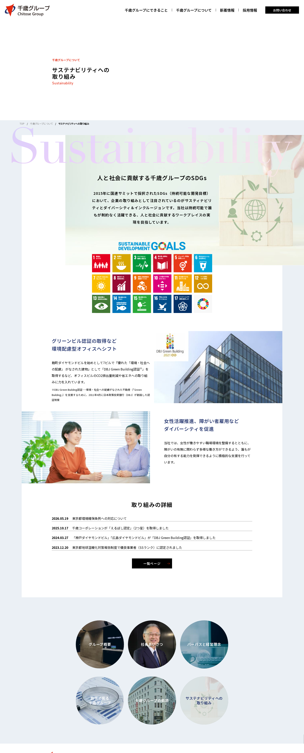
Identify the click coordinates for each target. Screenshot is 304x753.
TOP (22, 123)
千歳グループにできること (146, 10)
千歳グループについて (194, 10)
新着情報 (227, 10)
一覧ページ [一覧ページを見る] (152, 563)
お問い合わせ (282, 10)
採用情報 (250, 10)
